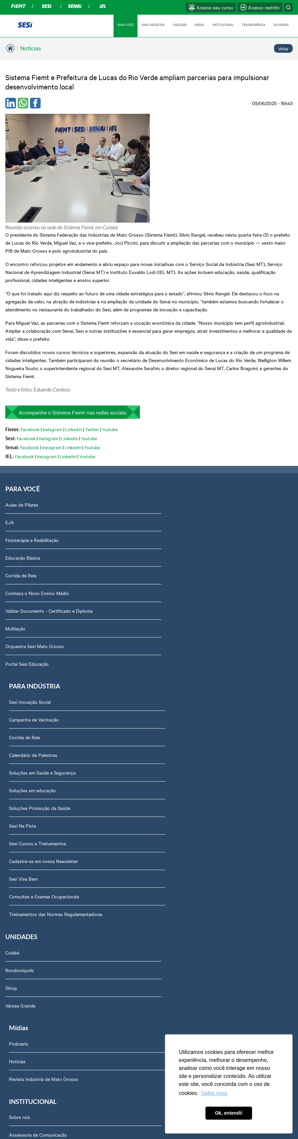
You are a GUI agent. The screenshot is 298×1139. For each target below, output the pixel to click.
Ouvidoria (19, 984)
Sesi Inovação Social (174, 428)
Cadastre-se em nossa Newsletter (187, 587)
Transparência (23, 861)
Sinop (11, 715)
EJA (9, 446)
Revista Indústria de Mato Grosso (187, 715)
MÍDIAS (198, 24)
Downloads (20, 949)
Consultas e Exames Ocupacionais (188, 622)
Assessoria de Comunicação (38, 790)
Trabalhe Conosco (28, 825)
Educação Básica (22, 481)
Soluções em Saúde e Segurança (186, 499)
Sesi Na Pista (166, 552)
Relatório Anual (25, 896)
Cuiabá (12, 680)
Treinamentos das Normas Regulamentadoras (200, 640)
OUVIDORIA (281, 24)
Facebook (30, 352)
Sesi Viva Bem (167, 605)
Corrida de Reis (21, 499)
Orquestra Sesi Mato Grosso (34, 569)
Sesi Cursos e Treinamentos (181, 569)
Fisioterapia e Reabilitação (32, 463)
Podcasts (162, 680)
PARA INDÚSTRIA (151, 24)
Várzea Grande (20, 733)
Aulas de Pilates (21, 428)
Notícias (30, 48)
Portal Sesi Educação (27, 587)
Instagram (52, 352)
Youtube (110, 352)
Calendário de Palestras (177, 481)
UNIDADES (178, 24)
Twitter (92, 352)
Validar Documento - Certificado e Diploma (49, 534)
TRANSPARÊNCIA (253, 24)
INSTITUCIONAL (222, 24)
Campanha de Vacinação (178, 446)
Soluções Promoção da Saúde (183, 534)
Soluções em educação (176, 516)
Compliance (21, 808)
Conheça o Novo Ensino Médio (37, 516)
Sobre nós (19, 772)
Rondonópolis (19, 697)
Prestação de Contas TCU (36, 878)
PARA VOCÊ (124, 24)
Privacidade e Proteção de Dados (43, 914)
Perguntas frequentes (31, 843)
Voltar (283, 48)
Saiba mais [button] (214, 1093)
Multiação (15, 552)
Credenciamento (26, 931)
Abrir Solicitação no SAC (34, 967)
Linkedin (73, 352)
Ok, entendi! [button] (228, 1113)
